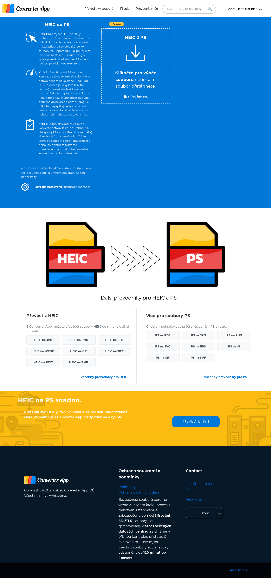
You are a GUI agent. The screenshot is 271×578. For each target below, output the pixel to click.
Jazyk (204, 513)
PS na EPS (198, 346)
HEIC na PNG (78, 340)
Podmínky (127, 487)
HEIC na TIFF (114, 351)
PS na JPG (198, 335)
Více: (242, 9)
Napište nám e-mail (202, 484)
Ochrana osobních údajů (138, 492)
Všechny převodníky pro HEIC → (105, 377)
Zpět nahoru (236, 570)
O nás (190, 489)
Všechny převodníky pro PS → (227, 377)
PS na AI (234, 346)
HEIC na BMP (78, 362)
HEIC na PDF (114, 340)
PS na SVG (162, 346)
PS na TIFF (198, 357)
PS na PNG (234, 335)
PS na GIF (163, 357)
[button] (25, 187)
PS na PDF (162, 335)
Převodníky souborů (99, 9)
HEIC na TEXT (43, 362)
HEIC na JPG (43, 340)
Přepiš (124, 9)
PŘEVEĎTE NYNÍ (196, 421)
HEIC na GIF (78, 351)
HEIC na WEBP (43, 351)
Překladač (194, 499)
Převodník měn (147, 9)
